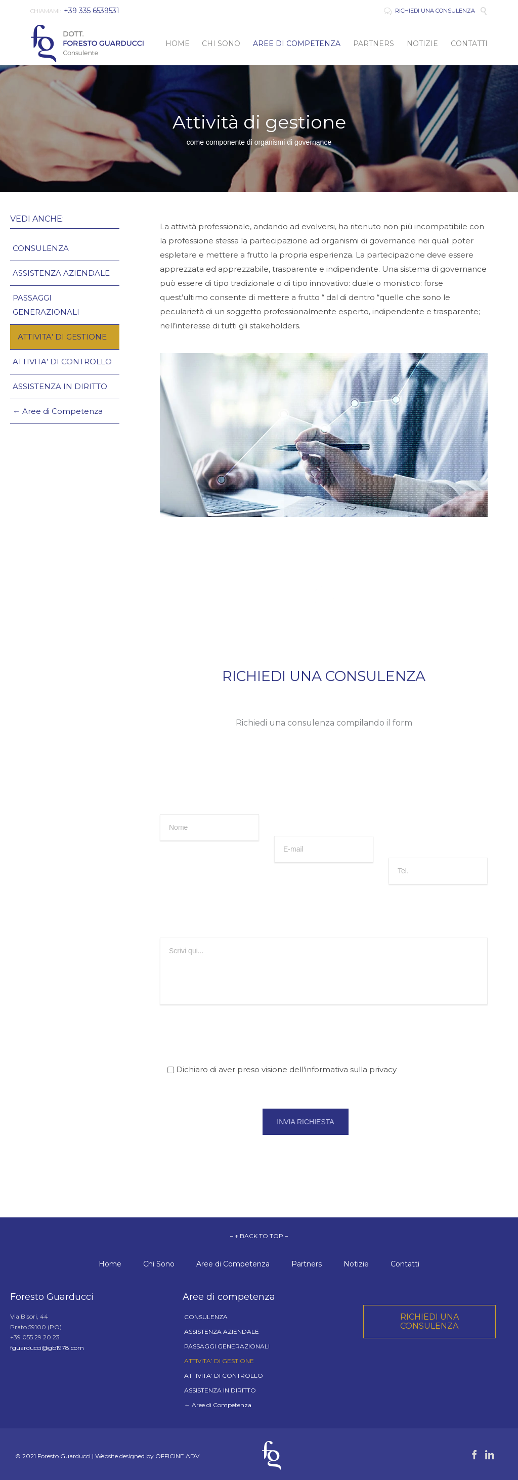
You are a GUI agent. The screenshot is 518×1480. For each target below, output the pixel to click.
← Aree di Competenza (58, 411)
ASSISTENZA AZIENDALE (61, 273)
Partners (306, 1263)
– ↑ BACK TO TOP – (259, 1236)
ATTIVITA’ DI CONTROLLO (62, 361)
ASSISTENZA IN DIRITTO (60, 386)
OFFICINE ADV (177, 1456)
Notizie (356, 1263)
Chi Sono (159, 1263)
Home (110, 1263)
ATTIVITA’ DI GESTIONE (62, 337)
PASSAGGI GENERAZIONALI (46, 305)
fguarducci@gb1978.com (47, 1347)
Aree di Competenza (233, 1263)
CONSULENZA (41, 248)
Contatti (405, 1263)
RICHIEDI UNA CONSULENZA (429, 10)
